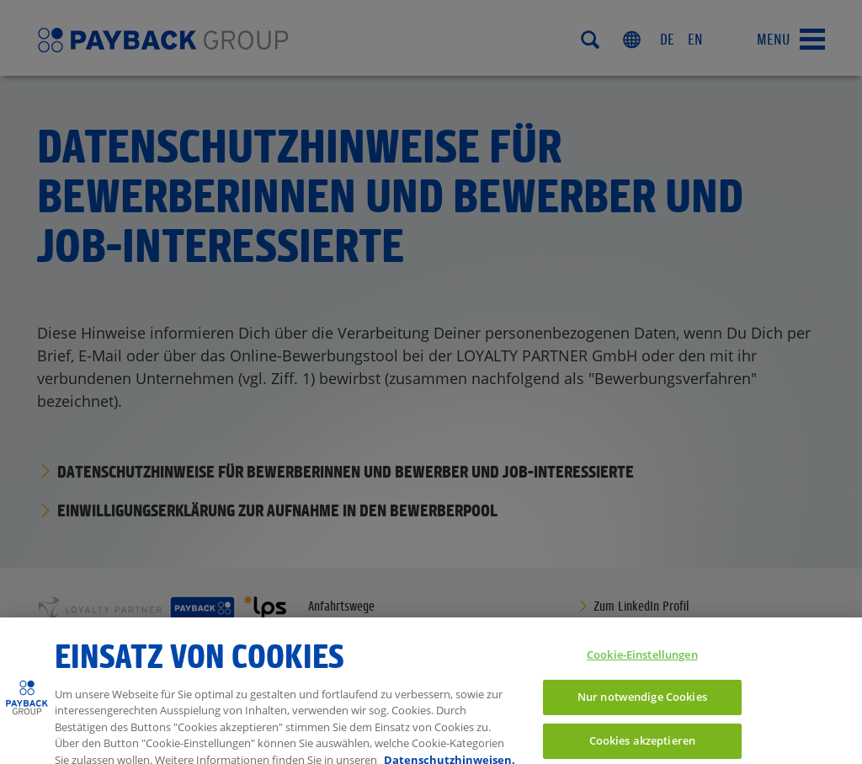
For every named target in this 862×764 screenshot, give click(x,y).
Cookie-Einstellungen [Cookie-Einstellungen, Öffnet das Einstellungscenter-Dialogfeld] (642, 660)
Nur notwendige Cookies (642, 703)
